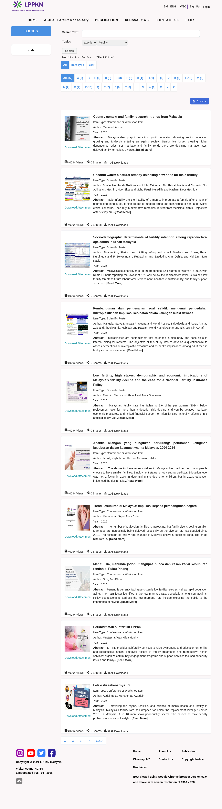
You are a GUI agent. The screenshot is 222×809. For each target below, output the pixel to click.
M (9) (200, 78)
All (65, 64)
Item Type (77, 64)
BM (166, 6)
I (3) (161, 78)
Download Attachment (78, 147)
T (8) (128, 87)
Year (92, 64)
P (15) (88, 87)
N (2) (66, 87)
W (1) (152, 87)
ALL (31, 49)
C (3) (97, 78)
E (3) (119, 78)
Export (198, 101)
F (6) (129, 78)
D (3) (108, 78)
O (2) (77, 87)
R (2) (107, 87)
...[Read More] (143, 149)
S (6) (117, 87)
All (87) (67, 78)
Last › (99, 740)
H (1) (151, 78)
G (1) (140, 78)
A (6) (80, 78)
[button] (69, 51)
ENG (173, 6)
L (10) (188, 78)
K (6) (177, 78)
